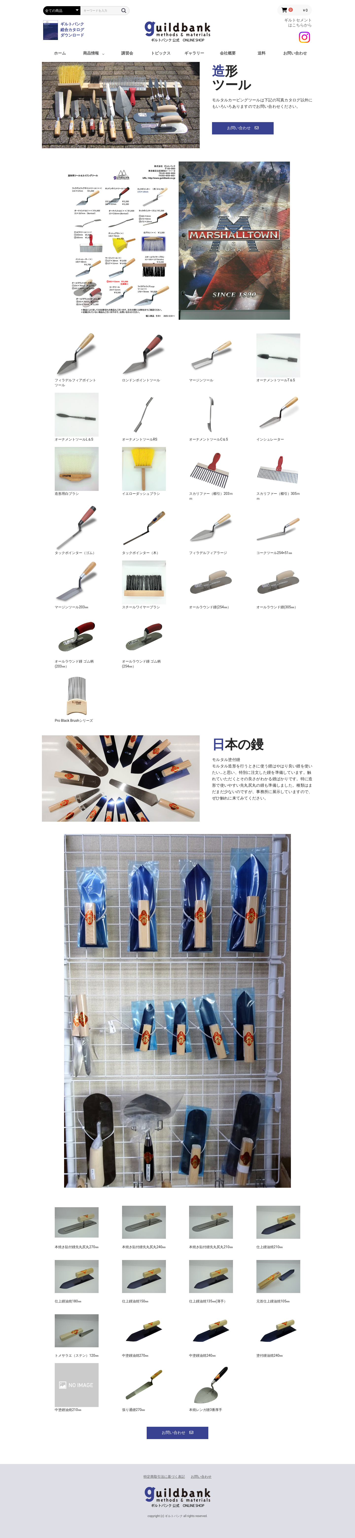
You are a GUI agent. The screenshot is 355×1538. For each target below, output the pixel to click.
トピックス (161, 53)
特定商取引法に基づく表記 (164, 1477)
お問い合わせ (295, 53)
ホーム (60, 53)
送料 (262, 53)
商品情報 (91, 53)
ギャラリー (194, 53)
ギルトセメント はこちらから (298, 22)
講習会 (127, 53)
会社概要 (228, 53)
